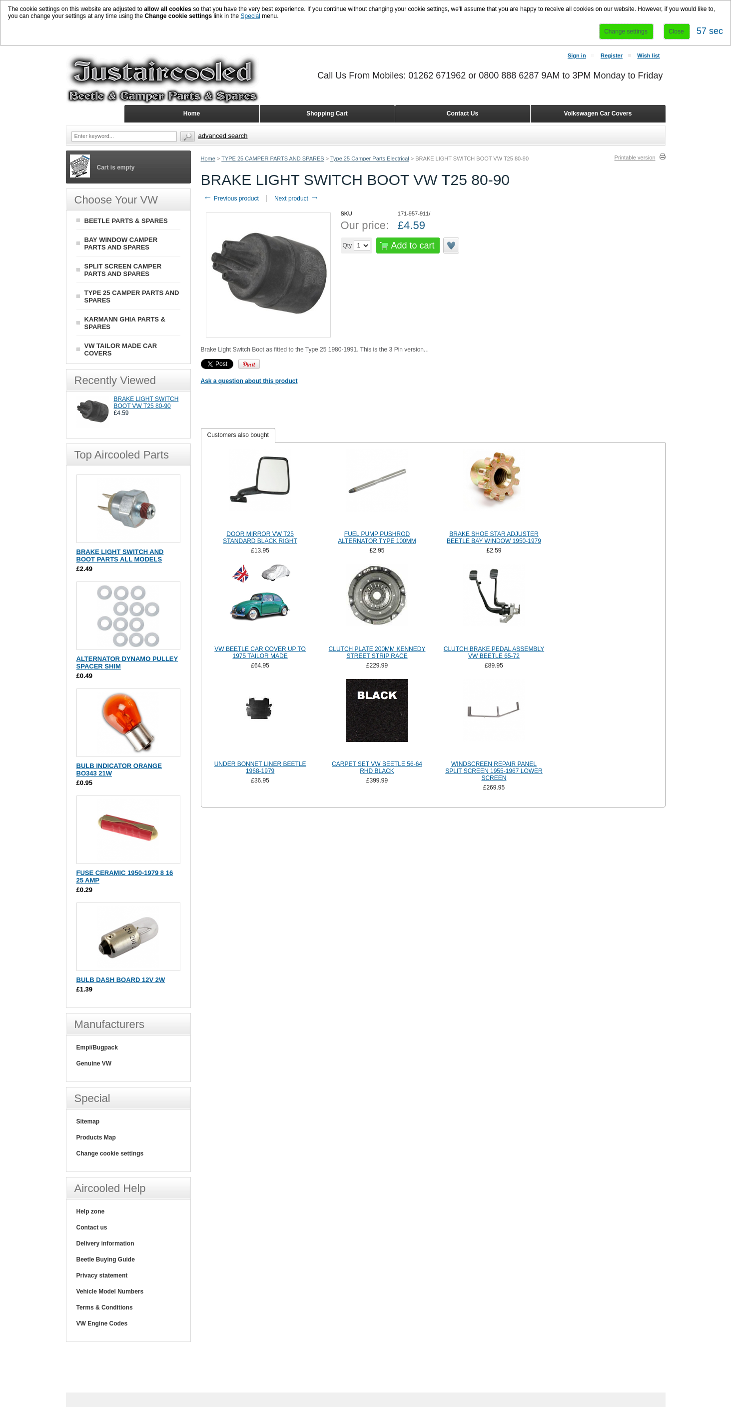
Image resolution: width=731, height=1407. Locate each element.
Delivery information (105, 1243)
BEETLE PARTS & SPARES (126, 220)
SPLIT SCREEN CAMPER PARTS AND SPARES (123, 270)
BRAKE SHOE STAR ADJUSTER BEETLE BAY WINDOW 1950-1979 (494, 537)
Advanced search (223, 136)
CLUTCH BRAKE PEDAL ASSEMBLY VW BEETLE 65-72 (494, 653)
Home (208, 159)
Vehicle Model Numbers (110, 1291)
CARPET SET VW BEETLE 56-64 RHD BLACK (377, 767)
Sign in (577, 55)
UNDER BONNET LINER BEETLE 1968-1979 (260, 767)
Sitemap (88, 1121)
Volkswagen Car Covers (598, 113)
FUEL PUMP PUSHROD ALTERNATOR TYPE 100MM (377, 537)
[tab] (238, 435)
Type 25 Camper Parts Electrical (369, 159)
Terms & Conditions (104, 1307)
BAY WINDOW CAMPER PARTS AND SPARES (121, 243)
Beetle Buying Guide (105, 1259)
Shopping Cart (327, 113)
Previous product (231, 198)
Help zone (90, 1211)
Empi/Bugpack (97, 1047)
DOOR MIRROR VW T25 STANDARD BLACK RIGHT (260, 537)
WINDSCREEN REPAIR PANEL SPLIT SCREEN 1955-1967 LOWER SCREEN (494, 771)
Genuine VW (94, 1063)
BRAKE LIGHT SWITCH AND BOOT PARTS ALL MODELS (120, 555)
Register (612, 55)
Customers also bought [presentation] (238, 435)
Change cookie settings (110, 1153)
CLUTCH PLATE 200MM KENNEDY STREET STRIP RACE (377, 653)
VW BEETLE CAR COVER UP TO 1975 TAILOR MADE (260, 653)
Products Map (96, 1137)
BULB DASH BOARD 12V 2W (120, 980)
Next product (296, 198)
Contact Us (462, 113)
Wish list (648, 55)
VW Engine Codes (102, 1323)
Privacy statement (102, 1275)
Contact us (91, 1227)
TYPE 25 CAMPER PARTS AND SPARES (272, 159)
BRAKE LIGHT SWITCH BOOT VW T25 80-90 (146, 403)
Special (250, 16)
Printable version (635, 157)
